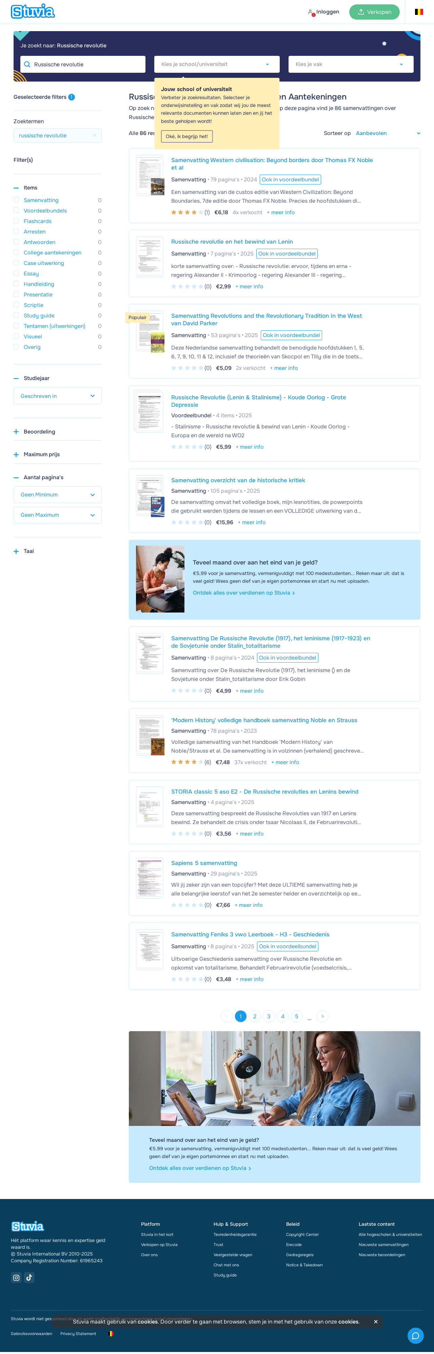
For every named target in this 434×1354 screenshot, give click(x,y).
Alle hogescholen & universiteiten (390, 1236)
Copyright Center (302, 1236)
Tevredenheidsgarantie (235, 1236)
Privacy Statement (78, 1335)
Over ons (149, 1257)
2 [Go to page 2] (252, 1017)
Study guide (225, 1277)
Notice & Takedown (304, 1267)
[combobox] (216, 64)
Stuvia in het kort (157, 1236)
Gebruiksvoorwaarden (31, 1335)
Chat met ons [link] (226, 1267)
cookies (148, 1321)
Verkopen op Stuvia (159, 1246)
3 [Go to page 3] (269, 1017)
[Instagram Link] (16, 1279)
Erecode (294, 1246)
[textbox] (216, 64)
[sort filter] (385, 133)
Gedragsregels (300, 1257)
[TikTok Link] (29, 1279)
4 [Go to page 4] (285, 1017)
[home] (33, 11)
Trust (218, 1246)
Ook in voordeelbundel (287, 253)
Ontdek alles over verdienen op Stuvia (244, 592)
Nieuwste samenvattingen (384, 1246)
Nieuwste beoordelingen (382, 1257)
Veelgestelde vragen (233, 1257)
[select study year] (57, 395)
